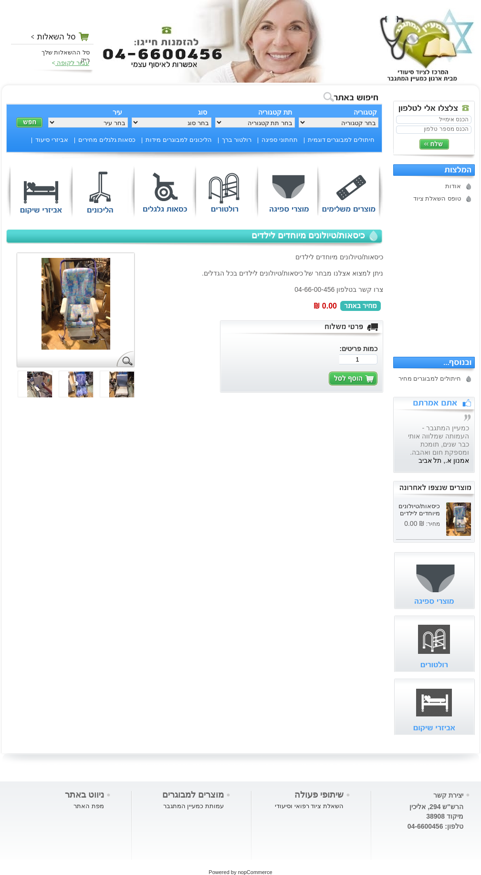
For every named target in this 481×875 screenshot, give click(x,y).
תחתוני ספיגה (279, 139)
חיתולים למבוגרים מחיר (429, 378)
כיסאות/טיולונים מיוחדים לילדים (419, 509)
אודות (453, 186)
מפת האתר (88, 806)
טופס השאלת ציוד (437, 198)
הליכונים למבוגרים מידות (178, 139)
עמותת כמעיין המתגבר (193, 806)
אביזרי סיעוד (51, 139)
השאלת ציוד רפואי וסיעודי (309, 806)
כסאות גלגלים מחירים (107, 139)
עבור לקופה (72, 62)
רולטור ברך (237, 139)
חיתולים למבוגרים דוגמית (341, 139)
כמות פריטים (359, 348)
